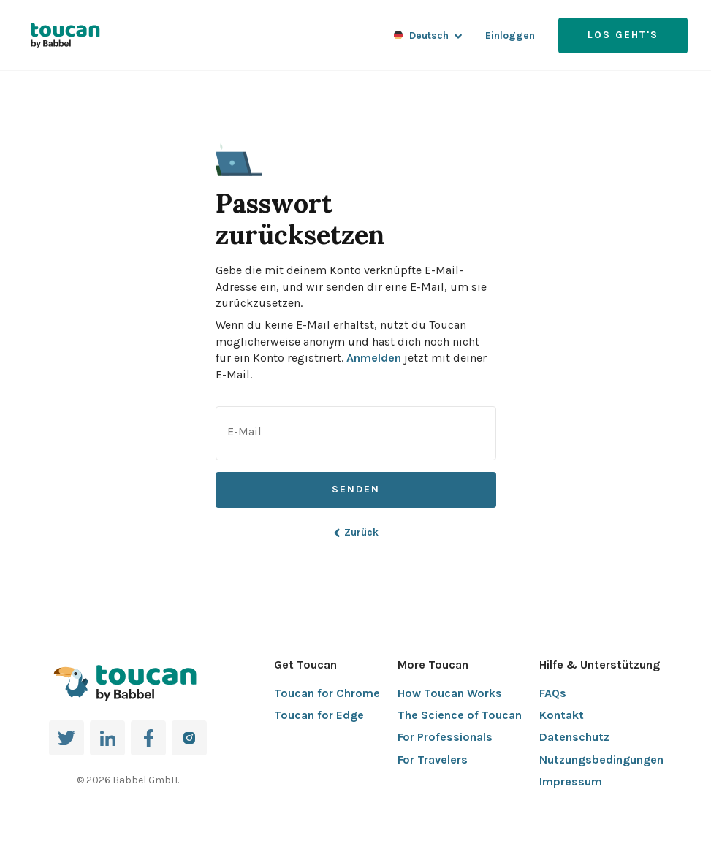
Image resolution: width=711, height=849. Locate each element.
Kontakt (561, 715)
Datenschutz (574, 737)
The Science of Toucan (460, 715)
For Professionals (445, 737)
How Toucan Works (450, 693)
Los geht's (623, 34)
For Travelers (433, 759)
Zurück (355, 532)
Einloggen (510, 35)
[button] (239, 152)
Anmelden (373, 358)
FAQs (552, 693)
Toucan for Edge (319, 715)
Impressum (570, 781)
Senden (356, 489)
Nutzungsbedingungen (601, 759)
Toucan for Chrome (327, 693)
